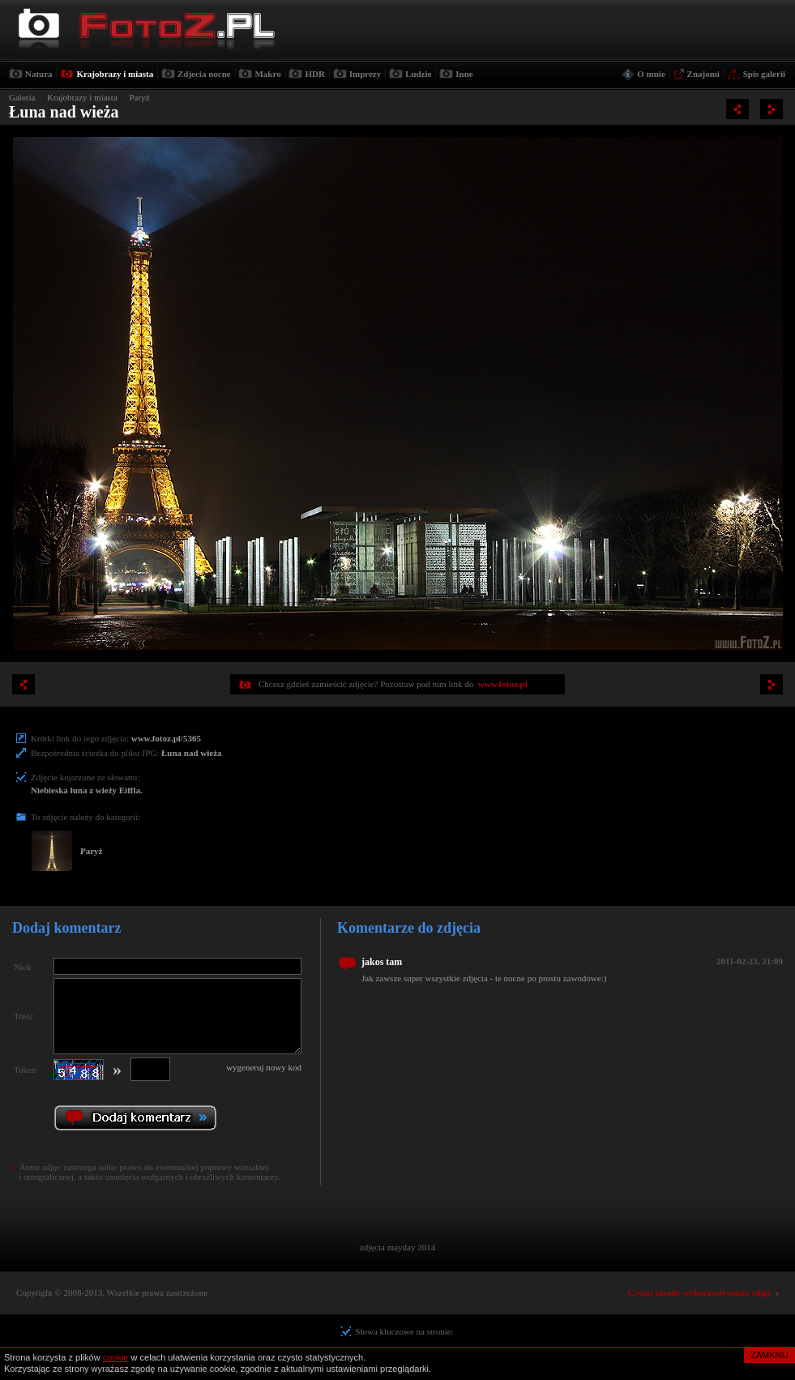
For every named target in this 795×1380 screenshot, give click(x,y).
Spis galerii (764, 74)
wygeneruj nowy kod (263, 1067)
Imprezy (365, 74)
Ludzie (418, 74)
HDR (314, 74)
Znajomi (703, 74)
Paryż (139, 97)
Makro (267, 74)
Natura (39, 74)
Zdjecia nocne (204, 74)
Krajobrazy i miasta (114, 74)
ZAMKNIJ (769, 1355)
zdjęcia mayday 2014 (397, 1247)
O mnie (651, 74)
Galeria (22, 97)
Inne (463, 74)
